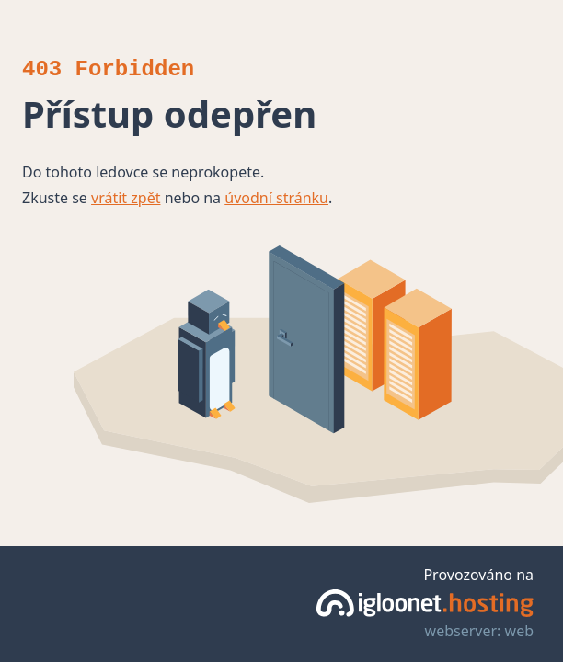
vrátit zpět (125, 198)
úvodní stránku (276, 198)
